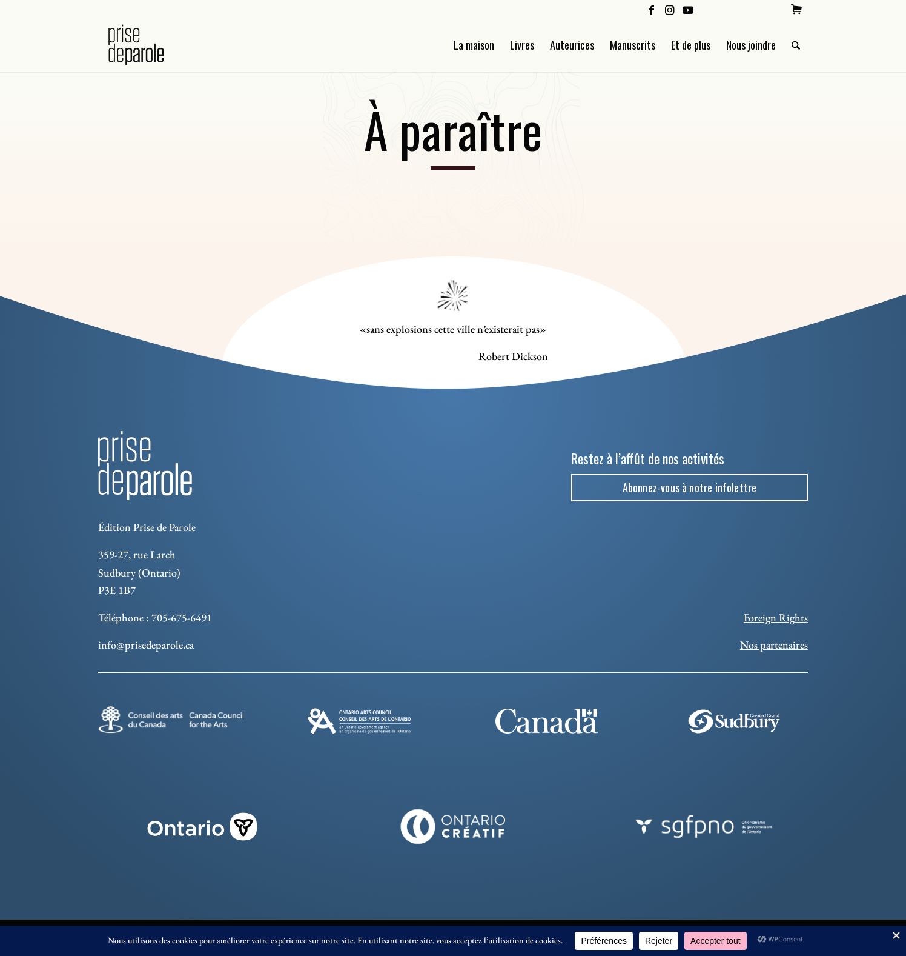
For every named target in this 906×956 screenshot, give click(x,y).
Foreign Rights (776, 617)
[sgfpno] (704, 826)
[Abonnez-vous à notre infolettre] (689, 488)
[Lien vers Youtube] (688, 9)
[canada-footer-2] (546, 721)
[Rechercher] (796, 45)
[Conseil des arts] (170, 719)
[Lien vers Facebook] (651, 9)
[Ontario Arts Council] (359, 721)
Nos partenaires (774, 645)
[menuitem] (796, 9)
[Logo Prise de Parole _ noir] (150, 45)
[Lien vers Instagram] (669, 9)
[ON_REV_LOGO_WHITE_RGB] (202, 826)
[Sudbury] (735, 721)
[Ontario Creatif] (453, 826)
